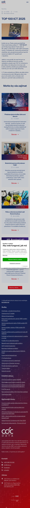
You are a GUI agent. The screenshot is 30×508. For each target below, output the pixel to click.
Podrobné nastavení (15, 263)
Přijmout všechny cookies (15, 259)
